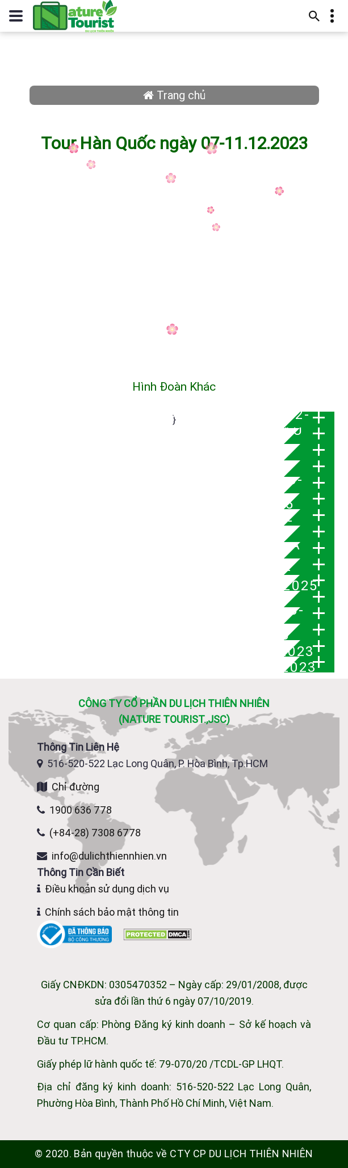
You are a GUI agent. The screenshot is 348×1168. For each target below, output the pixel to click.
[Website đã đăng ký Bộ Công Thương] (75, 933)
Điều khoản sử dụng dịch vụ (107, 888)
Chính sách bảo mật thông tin (112, 912)
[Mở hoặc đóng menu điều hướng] (16, 15)
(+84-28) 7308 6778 (95, 832)
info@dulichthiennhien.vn (109, 855)
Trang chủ (174, 95)
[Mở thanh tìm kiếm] (314, 15)
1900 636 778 (80, 809)
